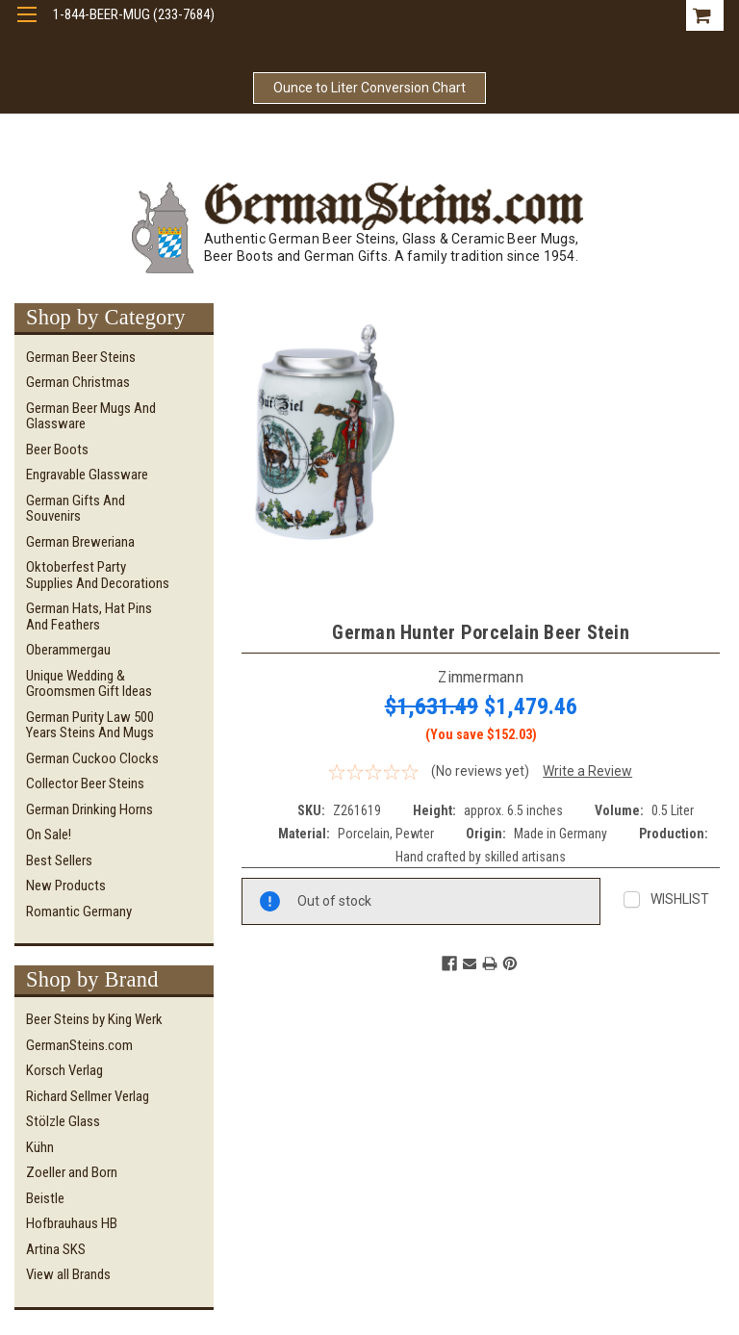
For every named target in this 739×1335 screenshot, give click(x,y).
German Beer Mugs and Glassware (91, 416)
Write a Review (587, 771)
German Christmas (78, 382)
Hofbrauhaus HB (71, 1223)
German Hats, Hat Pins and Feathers (89, 616)
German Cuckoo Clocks (92, 758)
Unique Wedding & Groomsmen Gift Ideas (89, 684)
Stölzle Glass (63, 1121)
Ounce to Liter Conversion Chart (369, 87)
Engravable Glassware (87, 474)
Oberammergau (68, 649)
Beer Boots (57, 449)
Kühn (40, 1147)
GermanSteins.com (79, 1045)
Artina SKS (56, 1249)
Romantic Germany (79, 911)
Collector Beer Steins (85, 783)
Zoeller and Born (71, 1172)
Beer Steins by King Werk (94, 1019)
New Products (66, 885)
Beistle (45, 1198)
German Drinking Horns (89, 809)
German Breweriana (80, 542)
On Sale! (48, 834)
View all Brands (68, 1274)
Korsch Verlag (64, 1070)
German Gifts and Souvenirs (75, 509)
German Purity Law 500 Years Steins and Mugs (90, 725)
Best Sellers (59, 860)
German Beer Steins (81, 357)
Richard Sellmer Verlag (87, 1096)
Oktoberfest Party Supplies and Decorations (97, 575)
